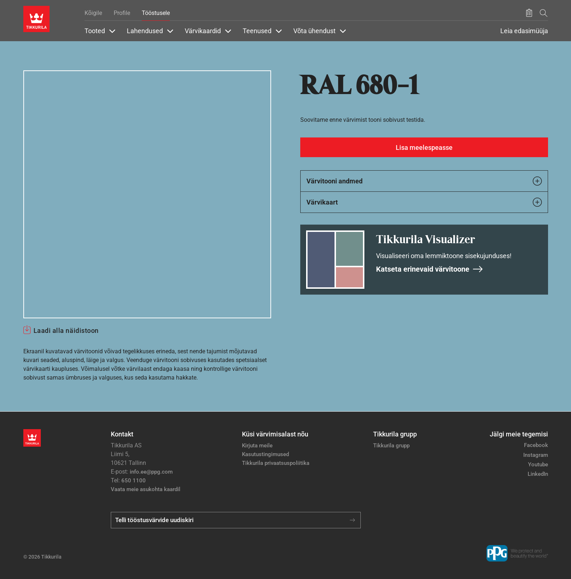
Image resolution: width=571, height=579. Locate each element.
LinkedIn (538, 474)
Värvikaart (424, 202)
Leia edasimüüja (524, 31)
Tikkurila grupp (391, 445)
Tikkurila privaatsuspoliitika (275, 463)
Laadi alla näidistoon (66, 330)
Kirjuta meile (257, 445)
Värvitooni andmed (424, 181)
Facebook (536, 445)
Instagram (535, 455)
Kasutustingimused (265, 454)
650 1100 (133, 480)
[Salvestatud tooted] (529, 13)
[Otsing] (543, 12)
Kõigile (93, 12)
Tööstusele (156, 12)
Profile (122, 12)
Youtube (538, 464)
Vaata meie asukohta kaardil (145, 489)
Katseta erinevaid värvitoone (429, 269)
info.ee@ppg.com (151, 472)
